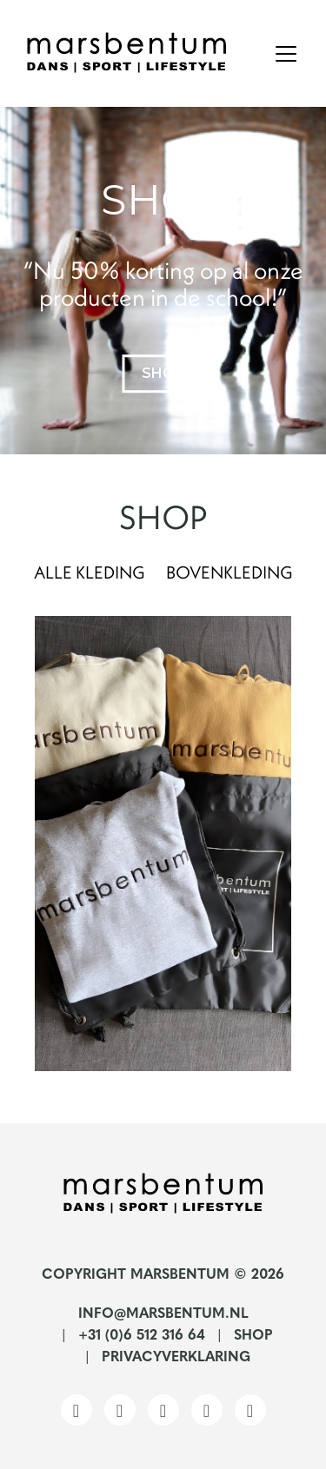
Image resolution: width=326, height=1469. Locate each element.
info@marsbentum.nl (163, 1314)
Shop (253, 1336)
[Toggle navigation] (286, 54)
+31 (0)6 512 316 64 (141, 1336)
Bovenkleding (229, 572)
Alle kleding (89, 572)
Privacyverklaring (176, 1358)
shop (163, 373)
